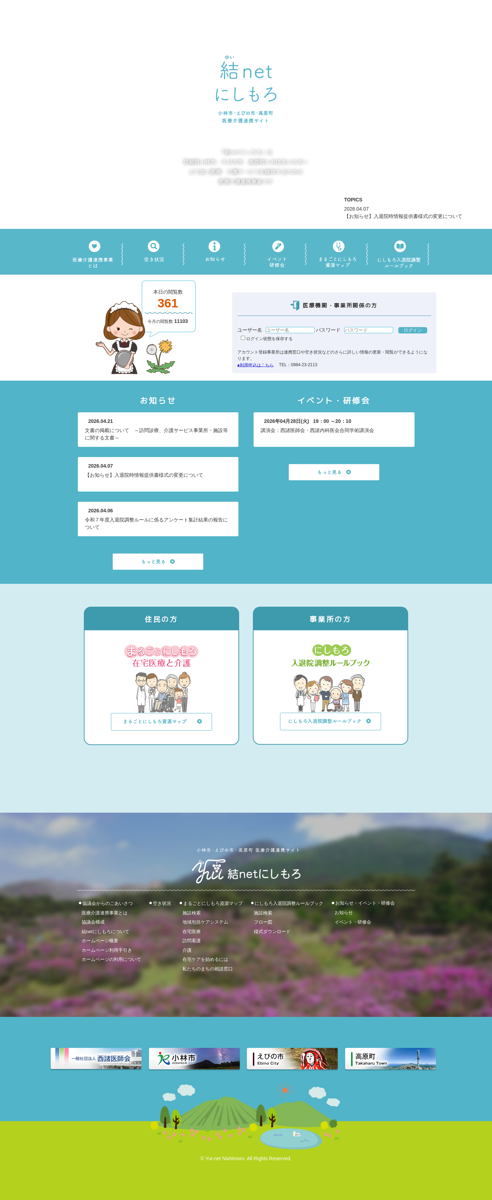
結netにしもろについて (105, 931)
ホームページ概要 (100, 940)
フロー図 (263, 922)
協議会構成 (93, 922)
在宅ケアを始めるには (205, 959)
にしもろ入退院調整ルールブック (289, 903)
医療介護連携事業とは (104, 912)
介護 (187, 949)
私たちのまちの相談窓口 (207, 968)
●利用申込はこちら (255, 364)
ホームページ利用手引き (107, 949)
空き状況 (162, 903)
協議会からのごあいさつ (107, 903)
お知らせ (344, 912)
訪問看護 (191, 940)
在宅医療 (191, 931)
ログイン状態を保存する (267, 338)
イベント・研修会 (353, 921)
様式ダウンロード (272, 931)
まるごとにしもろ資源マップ (213, 903)
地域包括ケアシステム (205, 922)
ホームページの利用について (111, 959)
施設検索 (191, 912)
